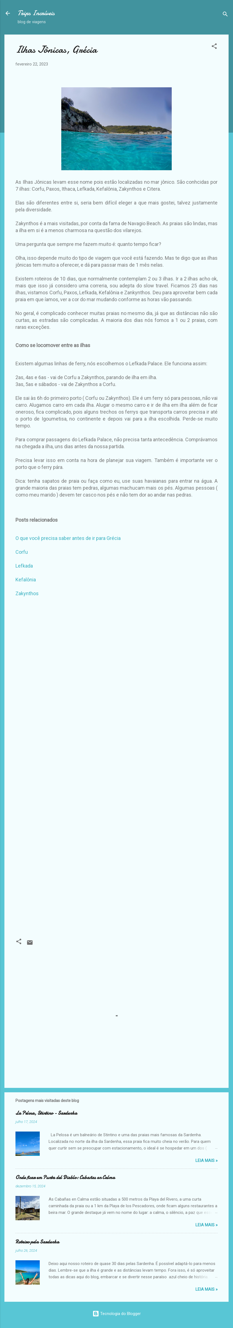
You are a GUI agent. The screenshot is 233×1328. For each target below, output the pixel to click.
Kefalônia (25, 579)
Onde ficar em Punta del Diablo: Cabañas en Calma (65, 1177)
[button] (214, 47)
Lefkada (24, 566)
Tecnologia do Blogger (116, 1313)
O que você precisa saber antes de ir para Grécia (68, 538)
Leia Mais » (206, 1160)
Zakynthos (27, 593)
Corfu (21, 552)
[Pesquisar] (225, 15)
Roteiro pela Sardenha (37, 1241)
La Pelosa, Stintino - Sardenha (46, 1113)
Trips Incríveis (36, 13)
